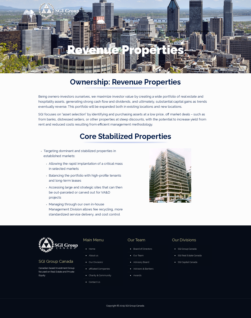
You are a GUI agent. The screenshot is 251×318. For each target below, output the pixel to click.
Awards (137, 275)
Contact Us (94, 282)
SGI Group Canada (187, 249)
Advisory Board (141, 262)
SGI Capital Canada (187, 262)
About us (93, 255)
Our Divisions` (96, 262)
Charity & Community (100, 275)
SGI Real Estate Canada (190, 255)
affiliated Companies (99, 268)
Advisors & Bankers (143, 268)
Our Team (138, 255)
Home (92, 249)
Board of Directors (142, 249)
